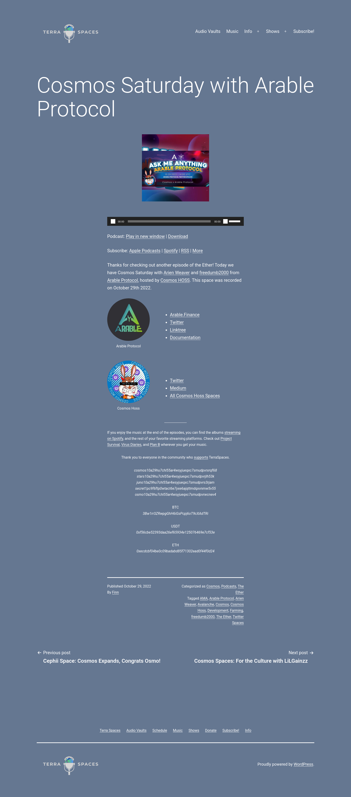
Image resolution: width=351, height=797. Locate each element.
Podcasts (228, 586)
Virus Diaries (131, 444)
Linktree (178, 330)
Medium (178, 388)
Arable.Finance (184, 314)
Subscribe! (303, 31)
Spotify (171, 250)
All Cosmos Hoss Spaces (195, 395)
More (198, 250)
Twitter (177, 322)
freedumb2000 (214, 272)
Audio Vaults (207, 31)
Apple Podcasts (145, 250)
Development (218, 610)
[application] (175, 221)
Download (178, 236)
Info (248, 31)
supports (201, 457)
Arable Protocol (122, 280)
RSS (185, 250)
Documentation (185, 337)
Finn (115, 592)
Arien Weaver (177, 272)
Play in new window (145, 236)
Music (232, 31)
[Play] (113, 221)
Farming (236, 610)
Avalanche (206, 604)
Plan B (155, 444)
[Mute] (225, 221)
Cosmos (213, 586)
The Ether (223, 617)
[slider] (169, 221)
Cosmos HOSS (175, 280)
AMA (204, 598)
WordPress (303, 764)
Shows (273, 31)
